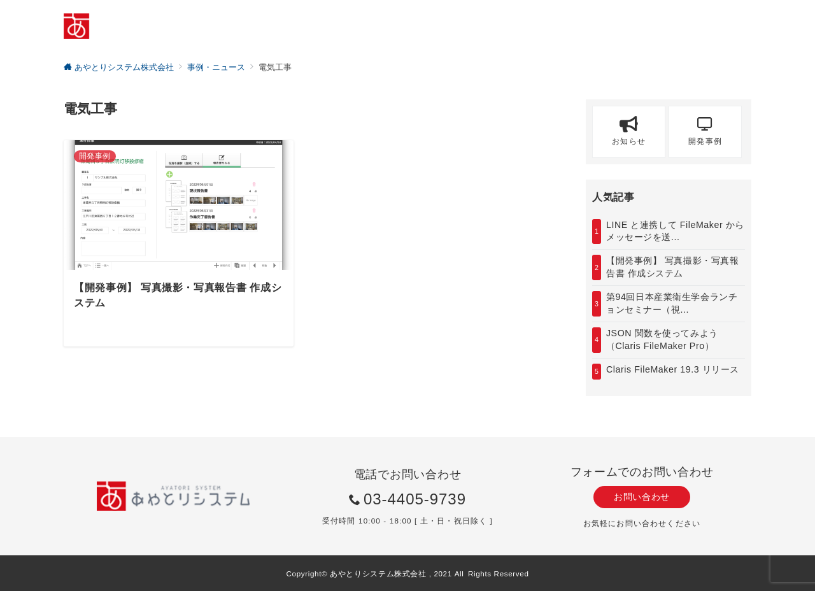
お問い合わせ (641, 497)
